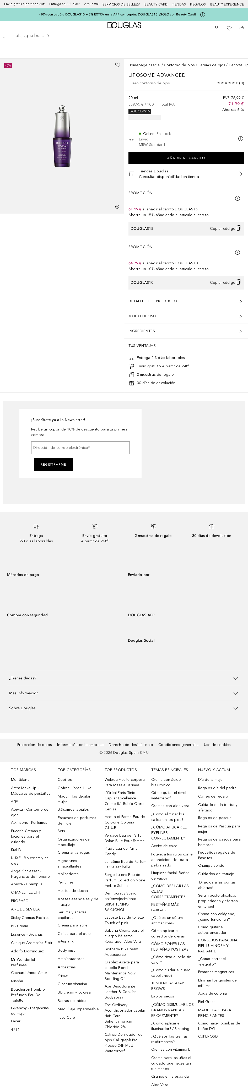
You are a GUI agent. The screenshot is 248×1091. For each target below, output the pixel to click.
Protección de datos (34, 745)
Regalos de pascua (214, 818)
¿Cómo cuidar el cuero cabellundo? (171, 973)
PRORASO (20, 901)
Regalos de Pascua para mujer (219, 829)
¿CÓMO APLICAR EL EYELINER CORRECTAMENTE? (169, 833)
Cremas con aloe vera (170, 806)
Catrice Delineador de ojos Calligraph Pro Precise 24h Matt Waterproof (124, 1042)
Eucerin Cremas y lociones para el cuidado (26, 836)
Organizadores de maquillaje (74, 842)
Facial (155, 65)
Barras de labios (72, 1001)
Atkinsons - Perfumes (29, 822)
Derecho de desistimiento (131, 745)
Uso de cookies (217, 745)
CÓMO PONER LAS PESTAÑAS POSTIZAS (169, 947)
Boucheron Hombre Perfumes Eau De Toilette (28, 995)
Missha (17, 981)
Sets (61, 831)
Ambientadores (71, 959)
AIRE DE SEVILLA (25, 909)
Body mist (66, 950)
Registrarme (53, 464)
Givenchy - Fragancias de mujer (30, 1011)
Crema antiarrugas (74, 852)
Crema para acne (73, 925)
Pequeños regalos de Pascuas (216, 855)
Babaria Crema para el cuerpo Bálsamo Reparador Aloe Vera (124, 936)
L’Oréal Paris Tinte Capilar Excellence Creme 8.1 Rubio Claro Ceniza (124, 800)
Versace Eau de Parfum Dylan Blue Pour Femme (125, 838)
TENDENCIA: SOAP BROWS (167, 986)
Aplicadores (68, 874)
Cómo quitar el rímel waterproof (168, 795)
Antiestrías (67, 967)
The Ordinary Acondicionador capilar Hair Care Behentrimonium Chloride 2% (125, 1016)
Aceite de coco (164, 846)
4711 (15, 1029)
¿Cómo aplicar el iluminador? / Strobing (170, 1026)
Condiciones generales (178, 745)
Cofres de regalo (213, 796)
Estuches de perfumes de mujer (77, 821)
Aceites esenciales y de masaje (78, 902)
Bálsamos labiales (73, 809)
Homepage (138, 65)
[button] (124, 678)
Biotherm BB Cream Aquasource (121, 952)
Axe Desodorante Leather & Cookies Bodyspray (121, 992)
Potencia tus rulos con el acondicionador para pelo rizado (172, 860)
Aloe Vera (159, 1085)
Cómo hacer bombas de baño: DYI (219, 1026)
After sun (66, 942)
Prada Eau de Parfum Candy (123, 851)
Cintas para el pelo (74, 933)
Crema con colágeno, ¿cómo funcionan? (217, 917)
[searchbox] (124, 35)
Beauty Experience (227, 4)
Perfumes (66, 882)
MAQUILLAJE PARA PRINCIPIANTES (214, 1013)
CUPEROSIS (208, 1036)
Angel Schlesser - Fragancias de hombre (30, 874)
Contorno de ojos (179, 65)
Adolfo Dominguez (27, 951)
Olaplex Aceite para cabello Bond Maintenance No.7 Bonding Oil (122, 970)
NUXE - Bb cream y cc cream (29, 861)
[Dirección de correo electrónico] (80, 447)
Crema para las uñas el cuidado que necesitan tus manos (171, 1063)
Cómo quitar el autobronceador (212, 930)
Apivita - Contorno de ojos (29, 812)
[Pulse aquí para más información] (202, 14)
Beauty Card (156, 4)
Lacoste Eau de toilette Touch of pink (124, 920)
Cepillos (65, 779)
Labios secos (162, 996)
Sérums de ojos (211, 65)
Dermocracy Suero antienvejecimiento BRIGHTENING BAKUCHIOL (121, 901)
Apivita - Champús (26, 884)
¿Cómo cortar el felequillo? (212, 962)
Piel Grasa (207, 1002)
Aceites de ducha (73, 890)
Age (14, 801)
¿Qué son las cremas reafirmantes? (169, 1039)
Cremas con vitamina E (170, 1049)
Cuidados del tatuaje (216, 874)
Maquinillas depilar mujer (74, 799)
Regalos (198, 4)
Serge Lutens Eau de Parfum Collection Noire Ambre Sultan (125, 880)
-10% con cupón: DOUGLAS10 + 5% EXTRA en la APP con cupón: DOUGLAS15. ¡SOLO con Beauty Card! (117, 14)
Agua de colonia (212, 993)
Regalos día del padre (217, 788)
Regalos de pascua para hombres (219, 842)
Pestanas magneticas (216, 972)
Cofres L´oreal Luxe (74, 788)
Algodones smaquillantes (69, 864)
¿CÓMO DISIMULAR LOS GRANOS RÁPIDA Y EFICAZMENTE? (172, 1010)
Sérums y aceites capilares (72, 915)
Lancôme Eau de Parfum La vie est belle (125, 864)
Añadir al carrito (186, 158)
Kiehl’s (16, 849)
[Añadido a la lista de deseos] (117, 65)
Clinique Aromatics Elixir (31, 943)
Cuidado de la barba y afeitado (218, 807)
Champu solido (211, 865)
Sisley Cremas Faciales (30, 917)
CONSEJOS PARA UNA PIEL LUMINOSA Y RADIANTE (218, 945)
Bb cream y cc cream (76, 992)
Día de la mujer (211, 779)
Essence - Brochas (27, 934)
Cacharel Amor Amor (29, 972)
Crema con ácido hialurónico (166, 782)
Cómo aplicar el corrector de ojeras (168, 934)
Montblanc (20, 779)
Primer (63, 975)
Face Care (66, 1017)
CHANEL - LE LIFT (26, 892)
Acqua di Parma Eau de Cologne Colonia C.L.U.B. (125, 822)
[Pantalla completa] (117, 207)
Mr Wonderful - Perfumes (24, 962)
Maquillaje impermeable (78, 1009)
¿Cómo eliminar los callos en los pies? (167, 817)
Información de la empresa (80, 745)
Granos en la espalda (170, 1076)
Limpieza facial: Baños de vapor (170, 876)
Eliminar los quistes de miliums (217, 983)
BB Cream (19, 926)
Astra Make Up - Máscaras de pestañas (30, 791)
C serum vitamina (72, 984)
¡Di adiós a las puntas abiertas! (217, 885)
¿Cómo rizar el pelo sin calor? (171, 960)
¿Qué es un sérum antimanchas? (167, 920)
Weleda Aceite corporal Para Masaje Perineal (125, 782)
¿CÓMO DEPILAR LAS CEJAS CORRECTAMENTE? (170, 891)
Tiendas (179, 4)
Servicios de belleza (121, 4)
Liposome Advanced (158, 75)
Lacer (15, 1021)
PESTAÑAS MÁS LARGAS (165, 907)
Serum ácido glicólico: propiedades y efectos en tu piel (218, 901)
